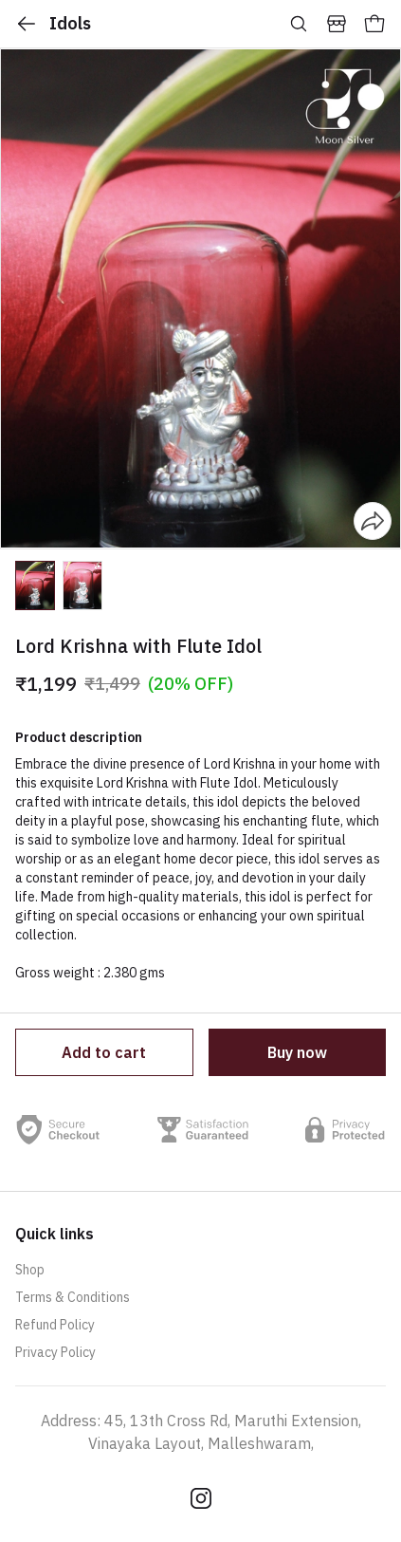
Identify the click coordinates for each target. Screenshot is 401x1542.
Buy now (297, 1052)
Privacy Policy (55, 1352)
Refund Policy (55, 1324)
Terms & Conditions (72, 1297)
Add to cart (104, 1052)
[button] (35, 585)
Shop (30, 1269)
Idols (53, 23)
